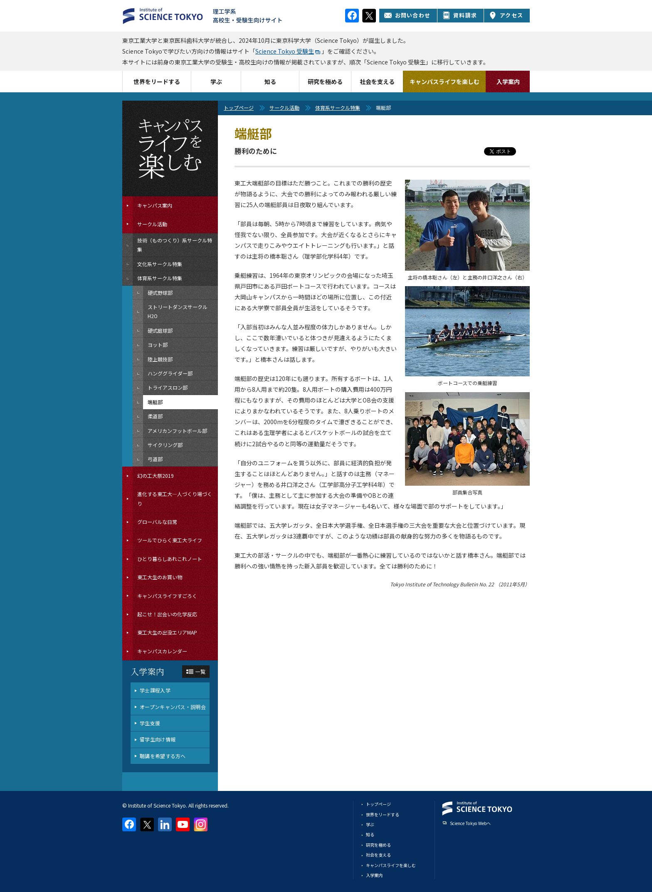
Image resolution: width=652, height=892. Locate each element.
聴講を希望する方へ (163, 755)
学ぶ (216, 81)
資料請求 (459, 15)
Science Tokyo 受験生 (284, 51)
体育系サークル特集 (337, 107)
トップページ (239, 107)
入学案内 (508, 81)
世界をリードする (156, 81)
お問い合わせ (407, 15)
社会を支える (377, 81)
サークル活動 (284, 107)
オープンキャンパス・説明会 (173, 706)
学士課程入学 (155, 690)
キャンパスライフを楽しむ (444, 81)
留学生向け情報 (157, 739)
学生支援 (150, 722)
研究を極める (325, 81)
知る (270, 81)
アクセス (506, 15)
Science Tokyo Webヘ (470, 823)
